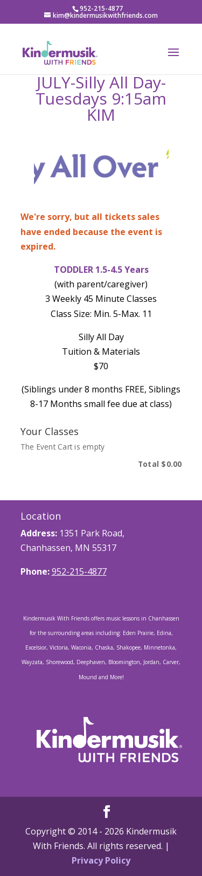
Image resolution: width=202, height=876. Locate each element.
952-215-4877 (79, 571)
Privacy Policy (101, 860)
